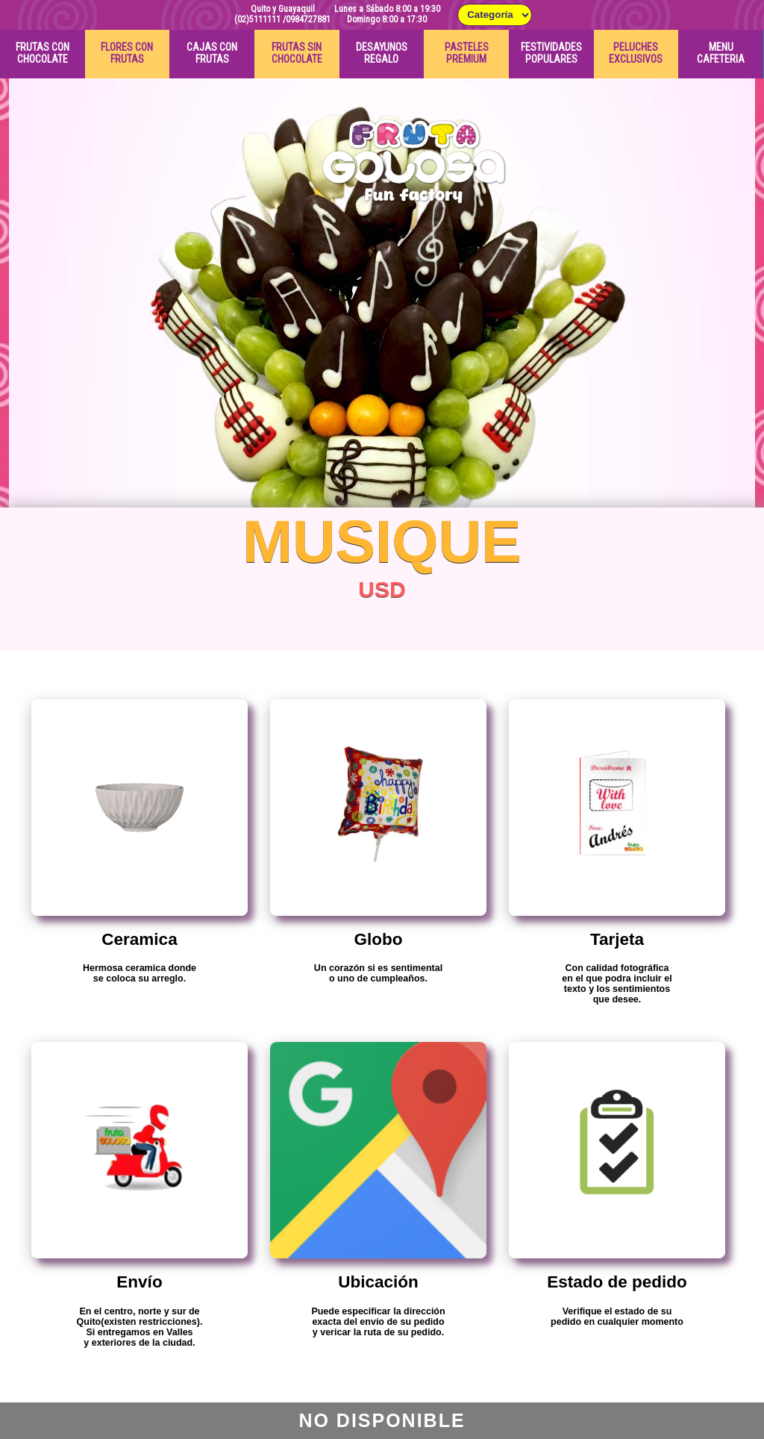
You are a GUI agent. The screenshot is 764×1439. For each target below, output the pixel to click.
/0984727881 (307, 19)
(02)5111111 (257, 19)
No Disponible (381, 1420)
